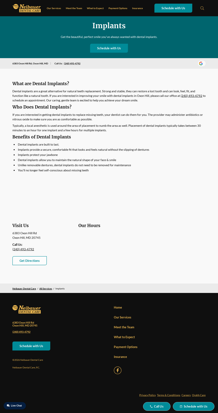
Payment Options (118, 8)
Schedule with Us (173, 8)
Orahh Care (199, 395)
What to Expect (95, 8)
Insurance (137, 8)
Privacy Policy (147, 395)
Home (118, 307)
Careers (186, 395)
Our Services (54, 8)
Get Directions (30, 260)
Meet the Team (74, 8)
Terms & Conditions (168, 395)
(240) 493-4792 (72, 63)
